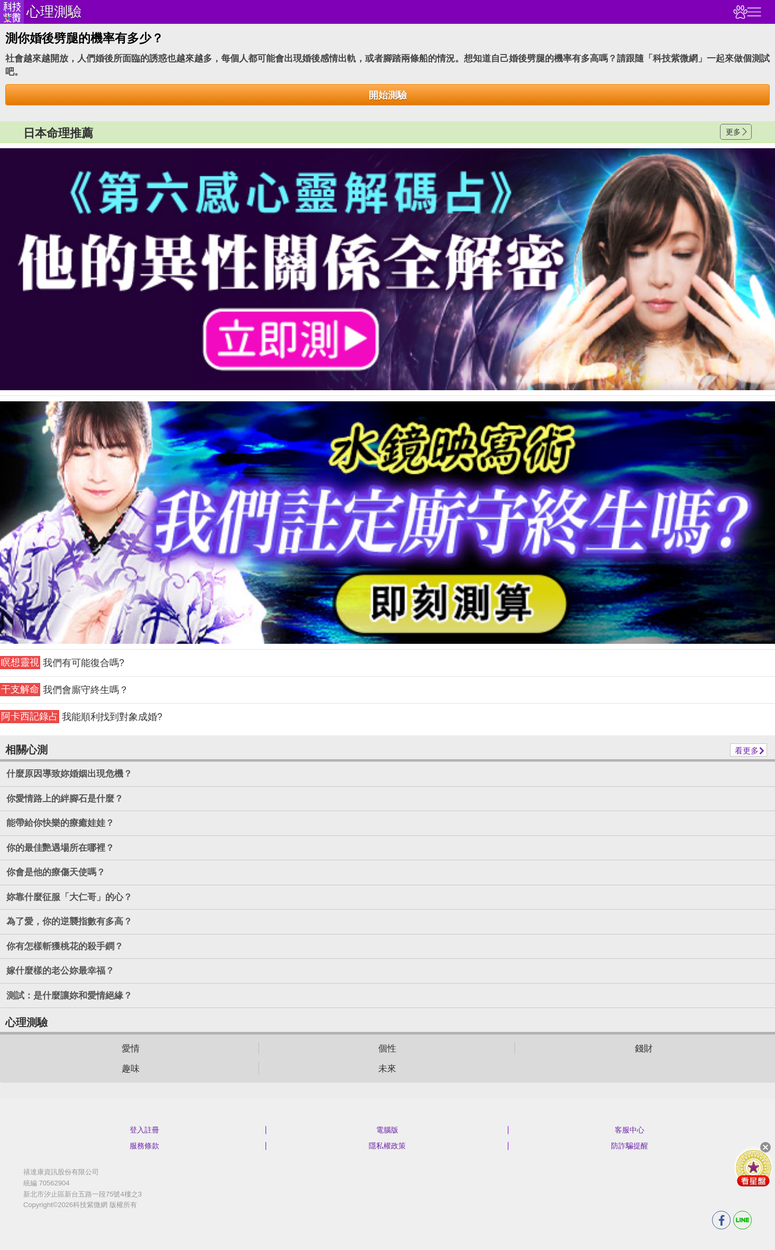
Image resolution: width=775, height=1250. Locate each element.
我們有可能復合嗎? (62, 662)
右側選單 (752, 12)
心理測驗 (53, 11)
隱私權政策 (387, 1145)
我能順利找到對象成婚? (81, 716)
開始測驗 (388, 95)
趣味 (131, 1069)
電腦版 (387, 1130)
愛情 (131, 1049)
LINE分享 (742, 1220)
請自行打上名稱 (387, 269)
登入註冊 (144, 1130)
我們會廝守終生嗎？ (64, 689)
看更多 (747, 750)
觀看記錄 (739, 12)
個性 (387, 1049)
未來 (387, 1069)
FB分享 (721, 1220)
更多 (733, 132)
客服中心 (629, 1130)
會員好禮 (753, 1167)
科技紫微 (12, 12)
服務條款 (144, 1145)
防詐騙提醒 (629, 1145)
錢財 (644, 1049)
